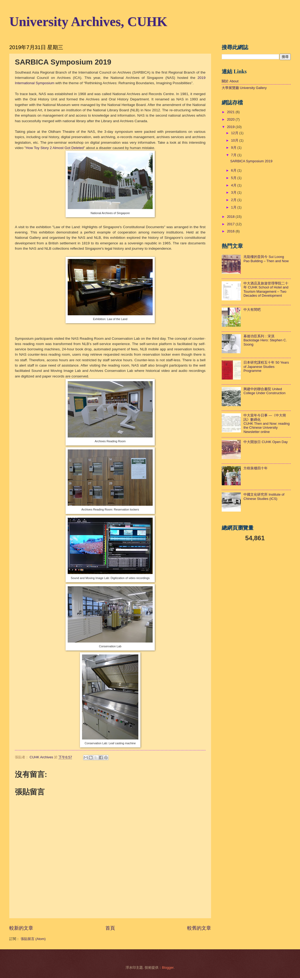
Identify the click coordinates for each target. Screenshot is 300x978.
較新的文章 (21, 928)
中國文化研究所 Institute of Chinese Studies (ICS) (263, 496)
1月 (234, 207)
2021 (231, 112)
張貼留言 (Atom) (33, 939)
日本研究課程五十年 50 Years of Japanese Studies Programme (266, 366)
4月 (234, 185)
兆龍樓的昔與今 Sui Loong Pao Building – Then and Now (266, 259)
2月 (234, 200)
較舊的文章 (199, 928)
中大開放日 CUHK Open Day (265, 442)
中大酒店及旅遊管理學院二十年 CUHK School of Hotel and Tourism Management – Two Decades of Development (265, 289)
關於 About (230, 81)
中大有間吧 (252, 310)
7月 (234, 155)
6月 (234, 170)
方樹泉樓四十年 (255, 468)
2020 (231, 119)
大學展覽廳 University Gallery (244, 88)
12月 (235, 133)
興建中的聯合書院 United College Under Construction (264, 391)
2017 (231, 224)
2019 (231, 127)
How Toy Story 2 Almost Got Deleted (55, 148)
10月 (235, 140)
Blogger (168, 968)
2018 (231, 217)
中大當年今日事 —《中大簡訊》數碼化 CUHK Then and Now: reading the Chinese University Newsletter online (266, 423)
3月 (234, 192)
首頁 (110, 928)
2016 (231, 231)
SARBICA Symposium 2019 (251, 161)
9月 (234, 148)
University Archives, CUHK (88, 21)
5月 (234, 178)
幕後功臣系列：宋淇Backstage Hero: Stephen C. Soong (265, 340)
